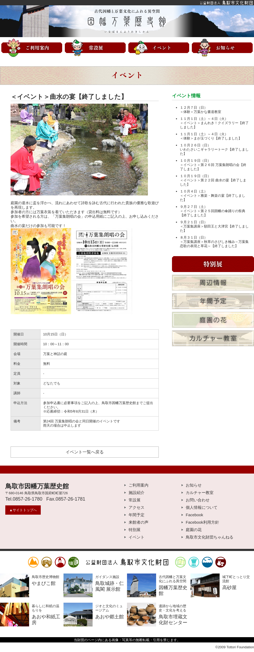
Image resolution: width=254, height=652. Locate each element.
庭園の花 (194, 529)
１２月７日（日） (193, 108)
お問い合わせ (198, 500)
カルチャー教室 (200, 492)
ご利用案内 (138, 485)
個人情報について (201, 507)
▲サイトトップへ (23, 510)
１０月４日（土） (193, 191)
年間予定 (136, 515)
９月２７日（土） (193, 207)
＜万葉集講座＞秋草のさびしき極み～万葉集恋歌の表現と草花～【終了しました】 (214, 244)
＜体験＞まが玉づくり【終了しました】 (211, 138)
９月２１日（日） (193, 222)
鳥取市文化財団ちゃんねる (209, 537)
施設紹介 (136, 492)
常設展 (134, 500)
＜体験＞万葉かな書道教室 (200, 112)
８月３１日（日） (193, 237)
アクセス (136, 507)
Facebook (194, 515)
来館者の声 (138, 522)
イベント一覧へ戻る (85, 452)
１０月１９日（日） (195, 161)
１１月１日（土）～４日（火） (204, 119)
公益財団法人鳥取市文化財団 (127, 2)
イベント (136, 537)
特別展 (134, 529)
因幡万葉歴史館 (127, 21)
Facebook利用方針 (202, 522)
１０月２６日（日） (195, 145)
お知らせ (194, 485)
